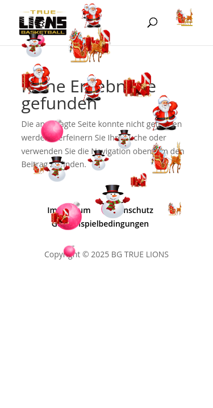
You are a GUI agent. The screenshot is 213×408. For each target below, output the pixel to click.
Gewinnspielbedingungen (100, 223)
